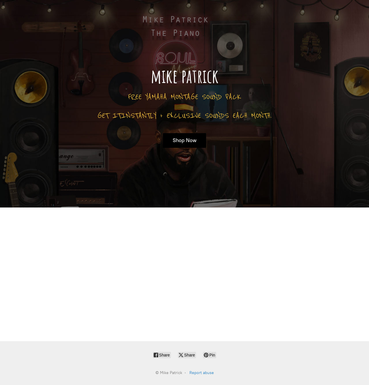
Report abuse (201, 372)
